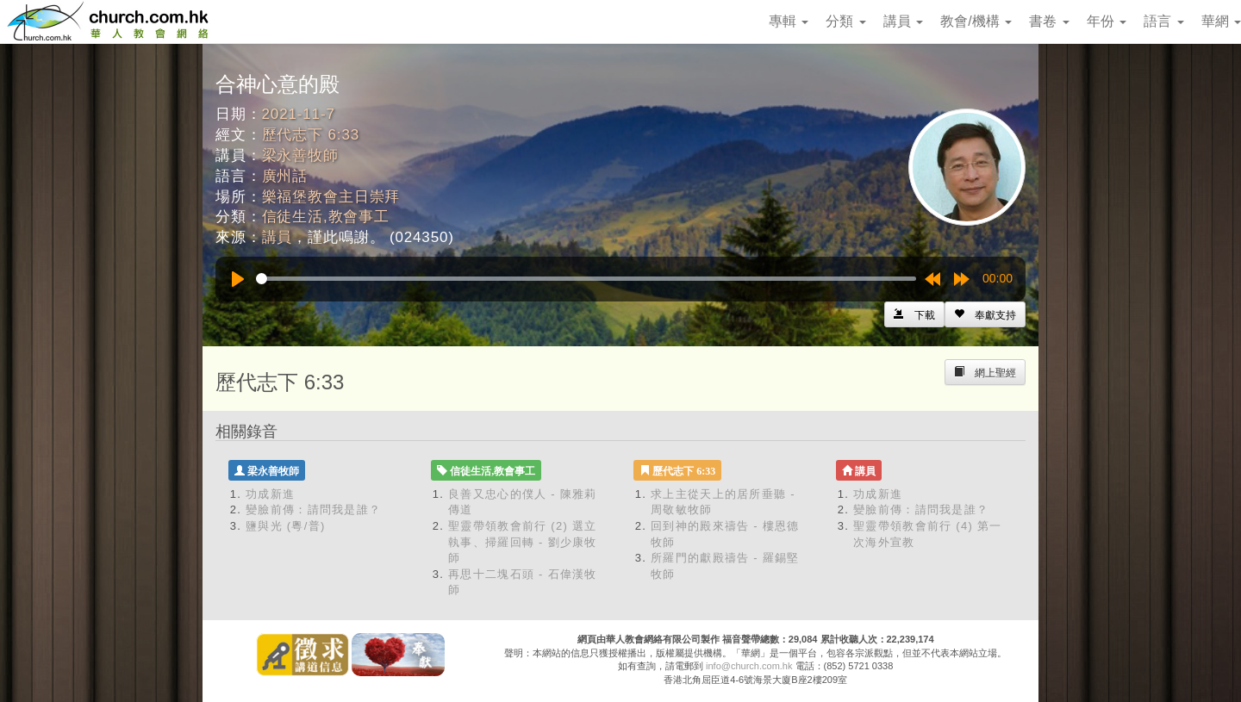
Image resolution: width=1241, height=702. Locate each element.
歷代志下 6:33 (310, 135)
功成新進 (270, 494)
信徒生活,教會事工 (326, 216)
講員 (903, 21)
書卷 (1049, 21)
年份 (1106, 21)
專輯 (788, 21)
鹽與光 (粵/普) (286, 525)
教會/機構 (976, 21)
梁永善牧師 (300, 155)
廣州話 (285, 176)
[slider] (586, 278)
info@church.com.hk (749, 666)
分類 (845, 21)
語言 (1163, 21)
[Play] (238, 279)
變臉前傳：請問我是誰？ (313, 509)
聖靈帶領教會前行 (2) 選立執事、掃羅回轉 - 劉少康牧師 (522, 541)
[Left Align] (985, 314)
